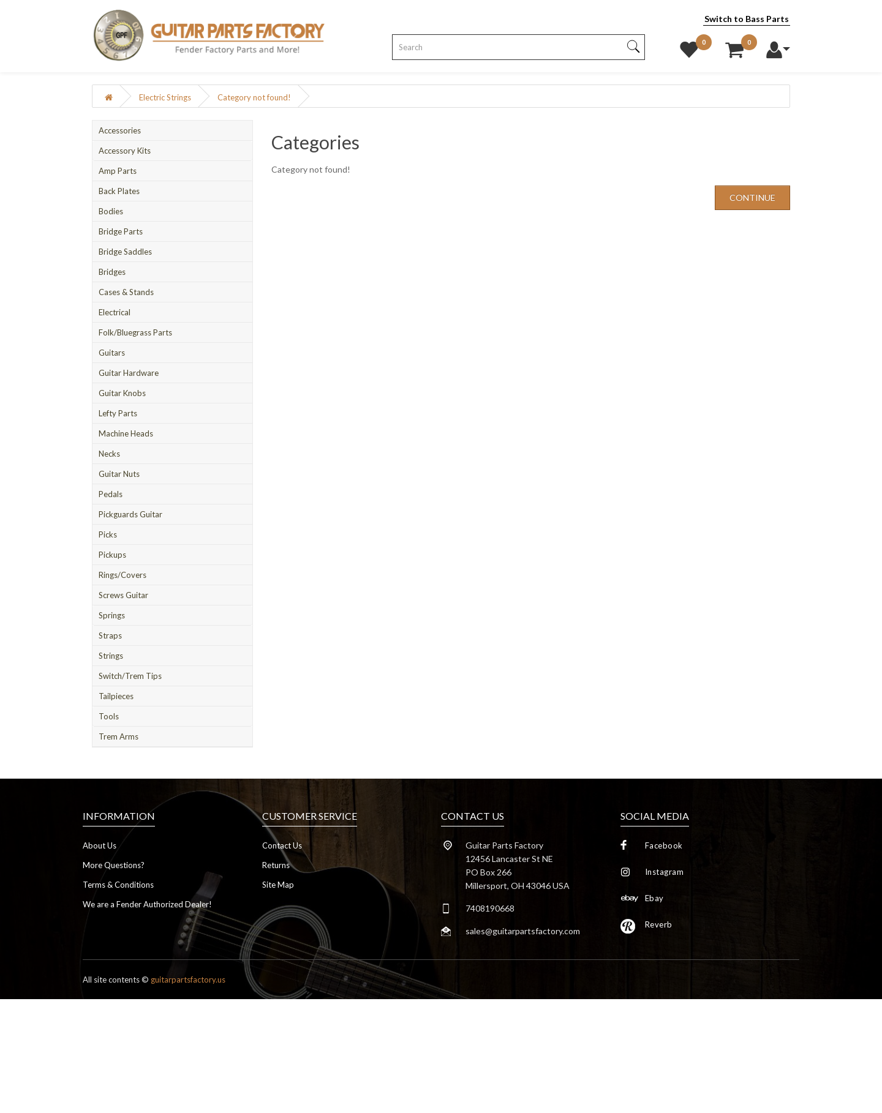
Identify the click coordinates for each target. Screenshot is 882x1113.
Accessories (120, 130)
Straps (110, 635)
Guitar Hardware (129, 373)
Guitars (112, 353)
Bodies (111, 211)
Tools (109, 716)
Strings (111, 656)
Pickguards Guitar (130, 514)
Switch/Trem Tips (130, 676)
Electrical (114, 312)
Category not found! (254, 97)
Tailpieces (116, 696)
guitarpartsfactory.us (188, 979)
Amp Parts (118, 171)
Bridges (112, 272)
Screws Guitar (123, 595)
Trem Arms (118, 736)
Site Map (278, 885)
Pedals (111, 494)
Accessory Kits (125, 151)
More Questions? (114, 865)
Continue (752, 197)
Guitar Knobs (122, 393)
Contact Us (282, 845)
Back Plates (119, 191)
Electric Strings (165, 97)
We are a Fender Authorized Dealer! (147, 904)
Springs (112, 615)
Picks (108, 534)
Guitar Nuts (119, 474)
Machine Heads (126, 433)
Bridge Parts (121, 231)
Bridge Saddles (125, 252)
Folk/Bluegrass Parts (135, 332)
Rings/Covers (122, 575)
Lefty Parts (118, 413)
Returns (276, 865)
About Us (99, 845)
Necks (109, 454)
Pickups (112, 555)
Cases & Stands (126, 292)
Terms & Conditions (118, 885)
